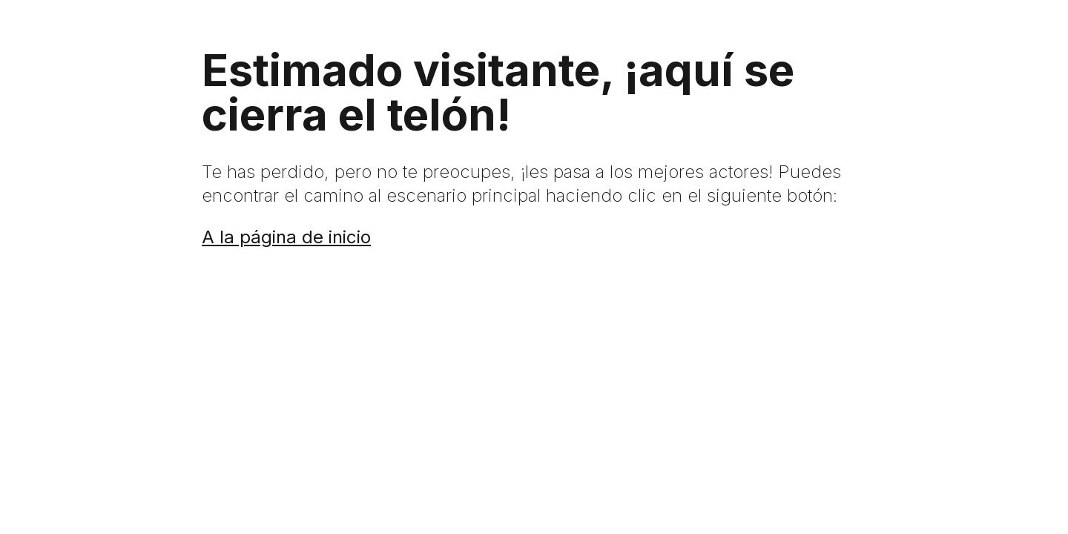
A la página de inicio (286, 237)
